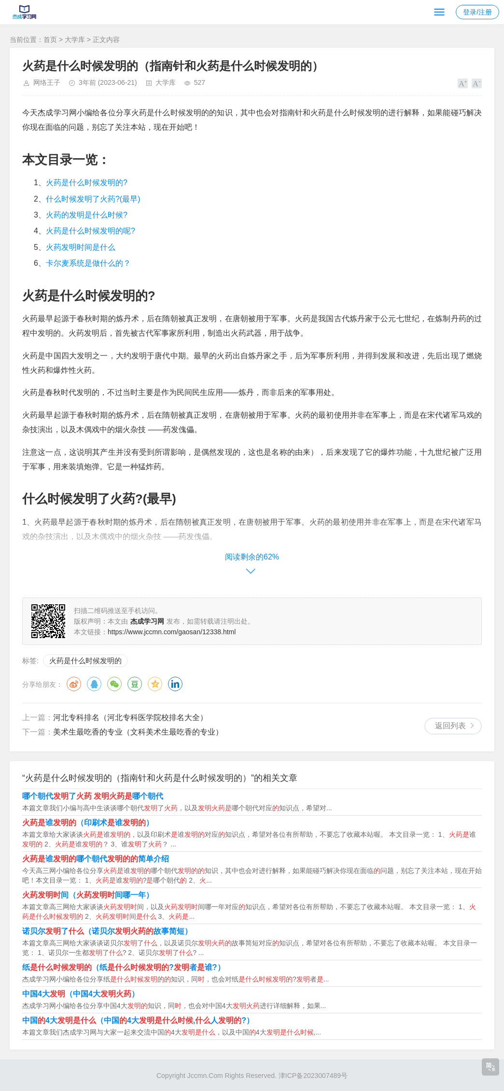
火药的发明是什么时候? (86, 215)
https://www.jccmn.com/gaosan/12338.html (172, 632)
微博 (74, 684)
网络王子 (46, 82)
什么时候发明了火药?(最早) (93, 199)
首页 (50, 39)
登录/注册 (477, 12)
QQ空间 (155, 684)
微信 (114, 684)
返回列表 (450, 726)
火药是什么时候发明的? (86, 182)
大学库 (75, 39)
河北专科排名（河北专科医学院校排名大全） (130, 717)
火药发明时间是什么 (80, 247)
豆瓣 (134, 684)
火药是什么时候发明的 (85, 660)
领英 (175, 684)
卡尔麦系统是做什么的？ (88, 263)
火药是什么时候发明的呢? (90, 231)
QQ (94, 684)
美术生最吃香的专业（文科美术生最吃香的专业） (138, 732)
